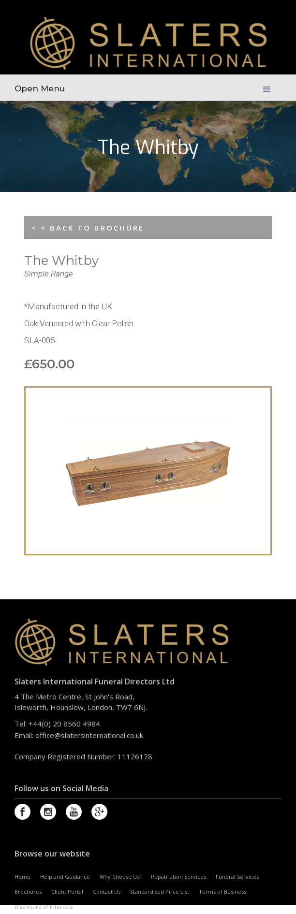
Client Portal (67, 891)
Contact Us (106, 891)
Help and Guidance (65, 876)
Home (22, 876)
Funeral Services (237, 876)
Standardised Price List (159, 891)
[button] (266, 84)
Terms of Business (222, 891)
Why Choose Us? (120, 876)
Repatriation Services (178, 876)
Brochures (28, 891)
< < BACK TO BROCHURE (87, 227)
